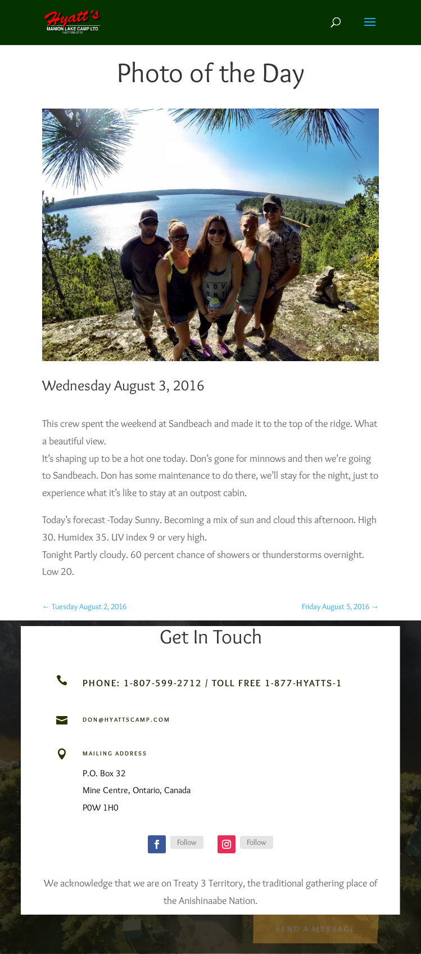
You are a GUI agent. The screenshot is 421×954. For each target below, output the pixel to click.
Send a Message (315, 928)
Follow (187, 842)
